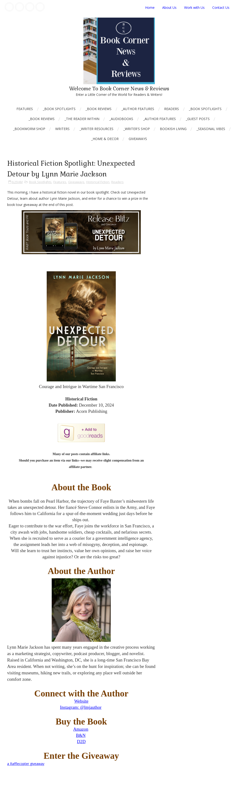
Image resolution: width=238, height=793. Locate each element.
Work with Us (194, 7)
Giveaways (138, 138)
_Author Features (138, 109)
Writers (62, 128)
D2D (81, 741)
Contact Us (220, 7)
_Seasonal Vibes (211, 128)
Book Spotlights (40, 182)
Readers (171, 109)
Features (24, 109)
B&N (81, 735)
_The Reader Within (82, 119)
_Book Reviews (98, 109)
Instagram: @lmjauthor (80, 707)
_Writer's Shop (136, 128)
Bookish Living (173, 128)
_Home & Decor (105, 138)
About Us (169, 7)
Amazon (80, 729)
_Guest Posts (198, 119)
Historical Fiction (97, 182)
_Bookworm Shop (29, 128)
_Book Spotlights (59, 109)
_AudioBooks (121, 119)
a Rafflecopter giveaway (25, 763)
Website (81, 701)
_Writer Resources (96, 128)
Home (150, 7)
